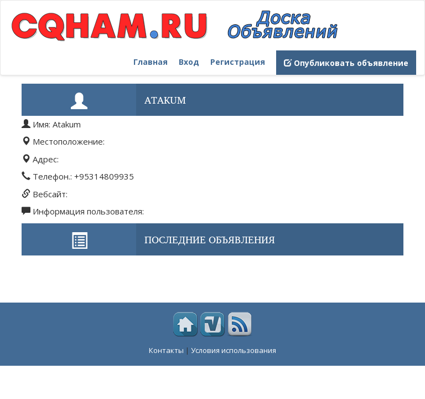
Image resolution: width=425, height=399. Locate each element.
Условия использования (233, 350)
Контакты (166, 350)
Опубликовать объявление (346, 63)
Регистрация (237, 62)
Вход (189, 62)
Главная (150, 62)
